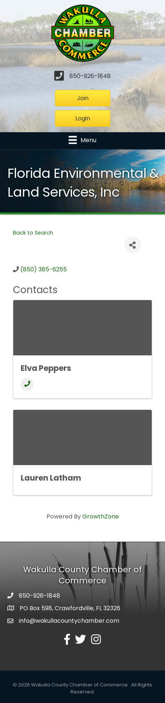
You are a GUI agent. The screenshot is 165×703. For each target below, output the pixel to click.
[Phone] (27, 384)
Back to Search (33, 232)
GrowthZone (100, 516)
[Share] (132, 245)
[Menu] (82, 140)
